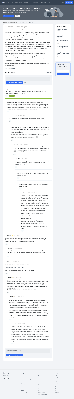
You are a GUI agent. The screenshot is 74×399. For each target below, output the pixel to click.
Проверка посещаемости (26, 382)
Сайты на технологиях (42, 394)
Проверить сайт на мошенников (27, 392)
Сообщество (43, 2)
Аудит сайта (23, 384)
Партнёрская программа (43, 390)
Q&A (39, 375)
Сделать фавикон (24, 394)
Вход (63, 2)
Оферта (57, 392)
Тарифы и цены (18, 2)
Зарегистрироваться (8, 15)
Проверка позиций (60, 379)
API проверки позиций (42, 388)
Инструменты (27, 2)
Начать (63, 73)
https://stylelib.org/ (22, 164)
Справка (57, 390)
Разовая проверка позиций (26, 379)
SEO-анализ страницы (25, 377)
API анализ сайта (41, 386)
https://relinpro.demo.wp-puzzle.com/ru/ (14, 267)
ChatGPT (22, 381)
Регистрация (69, 2)
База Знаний (40, 381)
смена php (12, 68)
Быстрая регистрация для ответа (14, 82)
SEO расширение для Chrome (61, 382)
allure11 (8, 29)
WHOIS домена (24, 390)
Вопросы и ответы (14, 22)
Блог (49, 2)
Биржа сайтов (35, 2)
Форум (39, 377)
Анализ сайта (60, 64)
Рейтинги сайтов (41, 392)
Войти (17, 15)
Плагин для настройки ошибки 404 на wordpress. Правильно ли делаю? (63, 53)
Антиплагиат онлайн (25, 386)
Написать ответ (48, 72)
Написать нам (58, 388)
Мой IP (22, 388)
